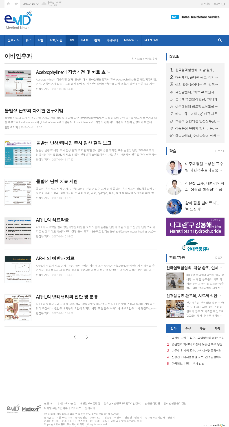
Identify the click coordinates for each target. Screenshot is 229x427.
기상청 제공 (52, 5)
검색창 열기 (220, 40)
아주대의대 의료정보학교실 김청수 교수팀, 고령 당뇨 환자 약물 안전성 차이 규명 (198, 106)
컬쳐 (97, 40)
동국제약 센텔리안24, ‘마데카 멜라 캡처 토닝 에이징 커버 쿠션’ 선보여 (198, 99)
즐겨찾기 (16, 4)
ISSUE (174, 56)
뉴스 (28, 40)
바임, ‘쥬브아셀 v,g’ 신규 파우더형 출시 (198, 114)
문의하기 (90, 408)
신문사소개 (50, 403)
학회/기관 (55, 40)
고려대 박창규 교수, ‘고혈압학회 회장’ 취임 (198, 338)
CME (71, 40)
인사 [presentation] (173, 328)
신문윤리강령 (152, 403)
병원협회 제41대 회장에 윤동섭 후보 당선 (197, 344)
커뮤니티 (112, 40)
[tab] (173, 328)
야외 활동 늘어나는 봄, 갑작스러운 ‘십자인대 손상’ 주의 (198, 84)
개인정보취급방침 (90, 403)
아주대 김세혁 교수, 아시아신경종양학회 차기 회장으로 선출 (198, 351)
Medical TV (131, 40)
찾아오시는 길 (68, 403)
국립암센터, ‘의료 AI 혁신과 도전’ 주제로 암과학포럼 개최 (198, 92)
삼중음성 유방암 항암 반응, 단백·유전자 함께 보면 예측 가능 (198, 128)
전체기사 (14, 40)
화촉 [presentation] (217, 328)
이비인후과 (151, 58)
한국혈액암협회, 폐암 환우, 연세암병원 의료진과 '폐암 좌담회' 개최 (198, 70)
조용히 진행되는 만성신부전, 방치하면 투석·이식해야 (198, 121)
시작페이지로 (8, 4)
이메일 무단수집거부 (56, 408)
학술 (40, 40)
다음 (87, 337)
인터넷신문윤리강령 (175, 403)
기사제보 (76, 408)
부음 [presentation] (202, 328)
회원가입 (205, 3)
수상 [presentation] (188, 328)
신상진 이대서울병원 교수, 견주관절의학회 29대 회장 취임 (198, 357)
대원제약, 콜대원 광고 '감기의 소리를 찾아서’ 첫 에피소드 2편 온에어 (198, 77)
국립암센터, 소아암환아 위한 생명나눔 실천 (198, 136)
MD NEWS (151, 40)
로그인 (217, 3)
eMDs (84, 40)
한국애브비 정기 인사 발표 (188, 364)
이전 (74, 337)
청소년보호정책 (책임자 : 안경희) (122, 403)
